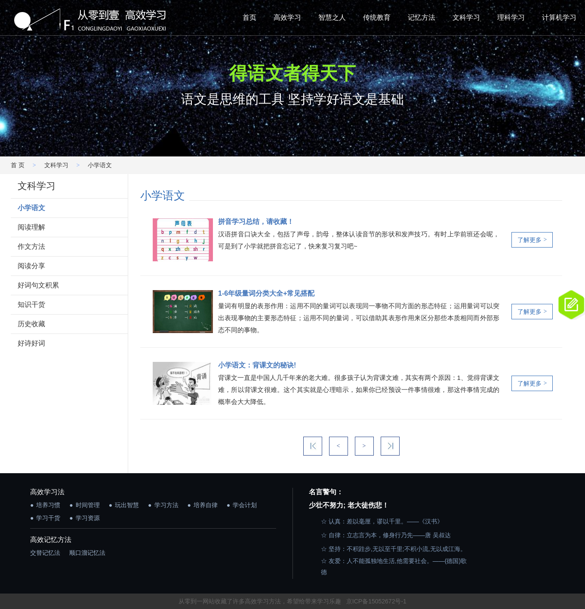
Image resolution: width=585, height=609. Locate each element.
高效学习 (287, 17)
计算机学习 (559, 17)
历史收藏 (31, 323)
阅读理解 (31, 227)
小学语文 (31, 207)
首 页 (18, 165)
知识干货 (31, 304)
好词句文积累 (38, 285)
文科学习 (466, 17)
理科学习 (511, 17)
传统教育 (377, 17)
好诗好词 (31, 343)
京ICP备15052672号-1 (376, 601)
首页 (249, 17)
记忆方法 (421, 17)
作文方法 (31, 246)
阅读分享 (31, 265)
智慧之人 (332, 17)
